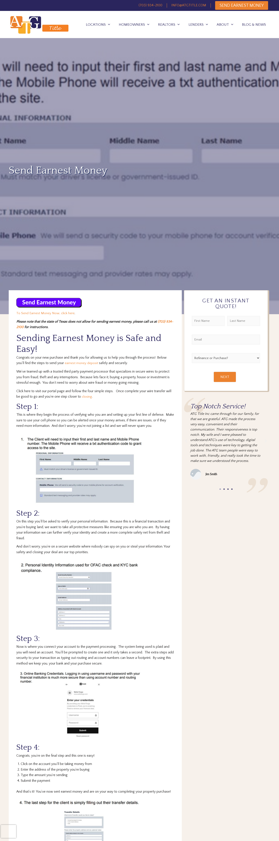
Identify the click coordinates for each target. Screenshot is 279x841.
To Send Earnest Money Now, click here (45, 313)
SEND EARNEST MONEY (241, 5)
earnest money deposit (81, 363)
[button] (220, 489)
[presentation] (8, 831)
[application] (108, 24)
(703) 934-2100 (150, 5)
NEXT (224, 377)
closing (87, 396)
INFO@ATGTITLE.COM (188, 5)
